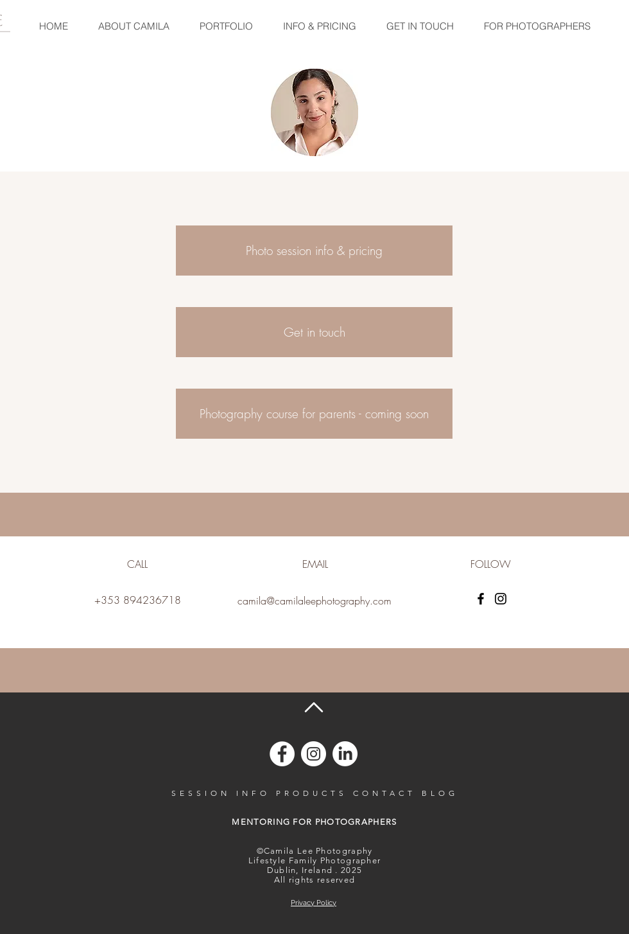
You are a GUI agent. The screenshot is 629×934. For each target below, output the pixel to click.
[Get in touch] (314, 332)
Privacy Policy (313, 903)
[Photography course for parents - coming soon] (314, 414)
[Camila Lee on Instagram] (313, 753)
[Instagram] (500, 598)
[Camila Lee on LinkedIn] (345, 753)
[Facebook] (480, 598)
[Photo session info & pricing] (314, 250)
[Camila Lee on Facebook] (282, 753)
